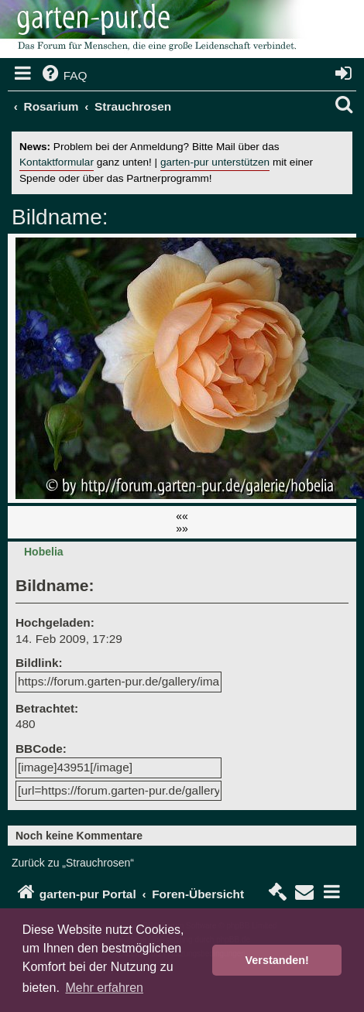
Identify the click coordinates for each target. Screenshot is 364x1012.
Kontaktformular (56, 162)
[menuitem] (63, 76)
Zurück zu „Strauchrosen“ (73, 862)
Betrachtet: (46, 708)
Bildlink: (39, 662)
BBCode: (41, 748)
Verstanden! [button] (277, 960)
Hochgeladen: (54, 622)
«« (182, 516)
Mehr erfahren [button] (104, 987)
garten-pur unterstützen (215, 162)
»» (182, 528)
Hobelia (44, 551)
